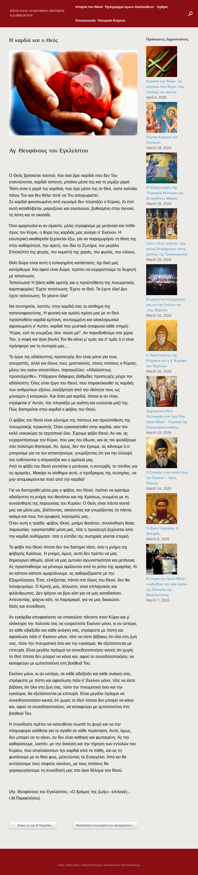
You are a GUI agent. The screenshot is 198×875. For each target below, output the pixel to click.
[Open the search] (190, 13)
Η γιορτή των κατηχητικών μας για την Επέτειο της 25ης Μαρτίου (166, 304)
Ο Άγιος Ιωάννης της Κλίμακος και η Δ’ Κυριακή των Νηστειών (166, 360)
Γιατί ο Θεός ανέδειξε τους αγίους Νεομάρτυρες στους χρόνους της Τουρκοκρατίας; (167, 248)
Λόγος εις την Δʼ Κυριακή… (33, 825)
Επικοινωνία (85, 20)
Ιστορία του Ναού (89, 7)
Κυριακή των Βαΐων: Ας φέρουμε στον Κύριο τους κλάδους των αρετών (165, 86)
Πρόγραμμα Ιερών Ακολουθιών (129, 7)
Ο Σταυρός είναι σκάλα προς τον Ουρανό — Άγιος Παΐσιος (167, 477)
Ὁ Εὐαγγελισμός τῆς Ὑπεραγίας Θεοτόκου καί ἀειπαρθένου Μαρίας (164, 193)
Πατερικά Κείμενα (111, 20)
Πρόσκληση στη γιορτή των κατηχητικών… (107, 825)
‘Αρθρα (162, 7)
